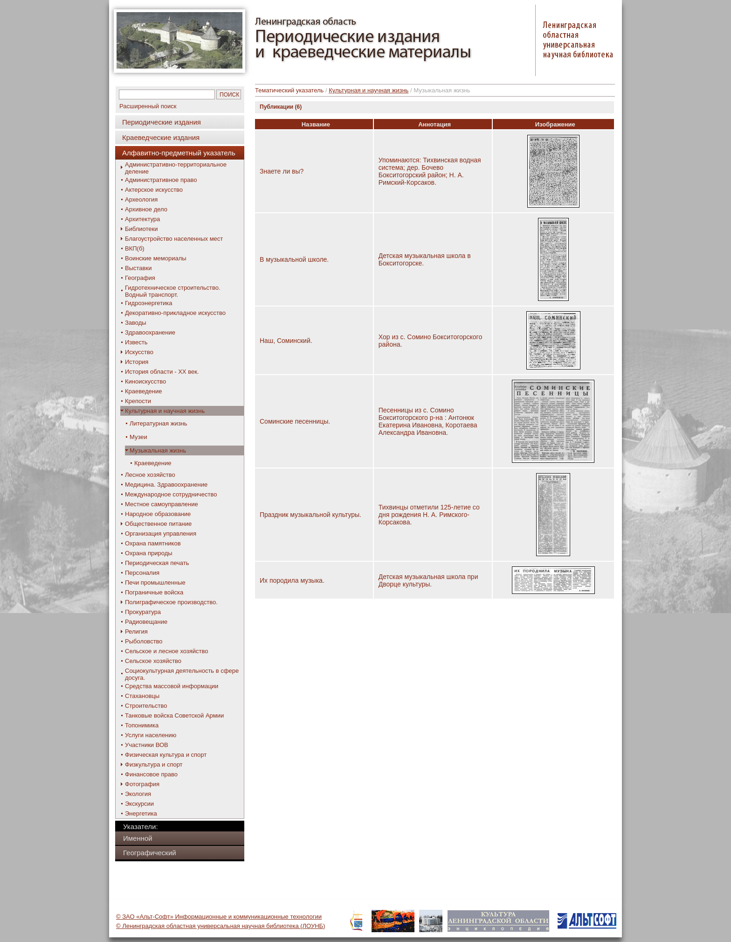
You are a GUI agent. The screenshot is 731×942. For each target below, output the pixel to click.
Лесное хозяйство (150, 474)
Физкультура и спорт (154, 764)
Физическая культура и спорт (166, 754)
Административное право (161, 179)
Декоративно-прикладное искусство (175, 312)
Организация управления (160, 533)
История (136, 361)
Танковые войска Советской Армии (174, 715)
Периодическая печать (157, 562)
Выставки (138, 268)
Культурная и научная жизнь (165, 410)
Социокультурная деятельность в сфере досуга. (182, 674)
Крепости (138, 401)
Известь (136, 342)
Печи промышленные (155, 582)
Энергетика (141, 813)
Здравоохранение (150, 332)
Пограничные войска (154, 592)
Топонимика (142, 725)
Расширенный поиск (147, 106)
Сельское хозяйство (153, 660)
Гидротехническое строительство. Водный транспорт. (173, 291)
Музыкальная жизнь (158, 450)
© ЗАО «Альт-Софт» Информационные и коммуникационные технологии (219, 916)
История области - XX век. (162, 371)
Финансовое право (151, 774)
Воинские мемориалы (155, 258)
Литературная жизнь (158, 423)
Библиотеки (141, 228)
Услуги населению (150, 735)
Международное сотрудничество (171, 494)
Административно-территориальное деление (176, 168)
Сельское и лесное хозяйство (166, 651)
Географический (149, 853)
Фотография (142, 784)
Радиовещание (146, 621)
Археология (141, 199)
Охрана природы (148, 553)
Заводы (135, 322)
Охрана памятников (153, 543)
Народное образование (158, 513)
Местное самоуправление (161, 504)
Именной (137, 838)
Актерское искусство (154, 189)
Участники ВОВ (146, 744)
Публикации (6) (281, 107)
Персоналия (142, 572)
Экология (138, 793)
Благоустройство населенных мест (174, 238)
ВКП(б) (135, 248)
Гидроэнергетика (148, 303)
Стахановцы (142, 695)
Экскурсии (139, 803)
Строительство (146, 705)
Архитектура (142, 219)
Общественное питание (158, 523)
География (140, 277)
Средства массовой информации (171, 686)
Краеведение (143, 391)
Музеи (138, 436)
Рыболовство (144, 641)
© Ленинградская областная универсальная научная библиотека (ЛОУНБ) (220, 925)
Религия (136, 631)
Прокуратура (143, 611)
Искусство (139, 352)
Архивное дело (146, 209)
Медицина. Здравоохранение (166, 484)
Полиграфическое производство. (171, 602)
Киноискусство (145, 381)
